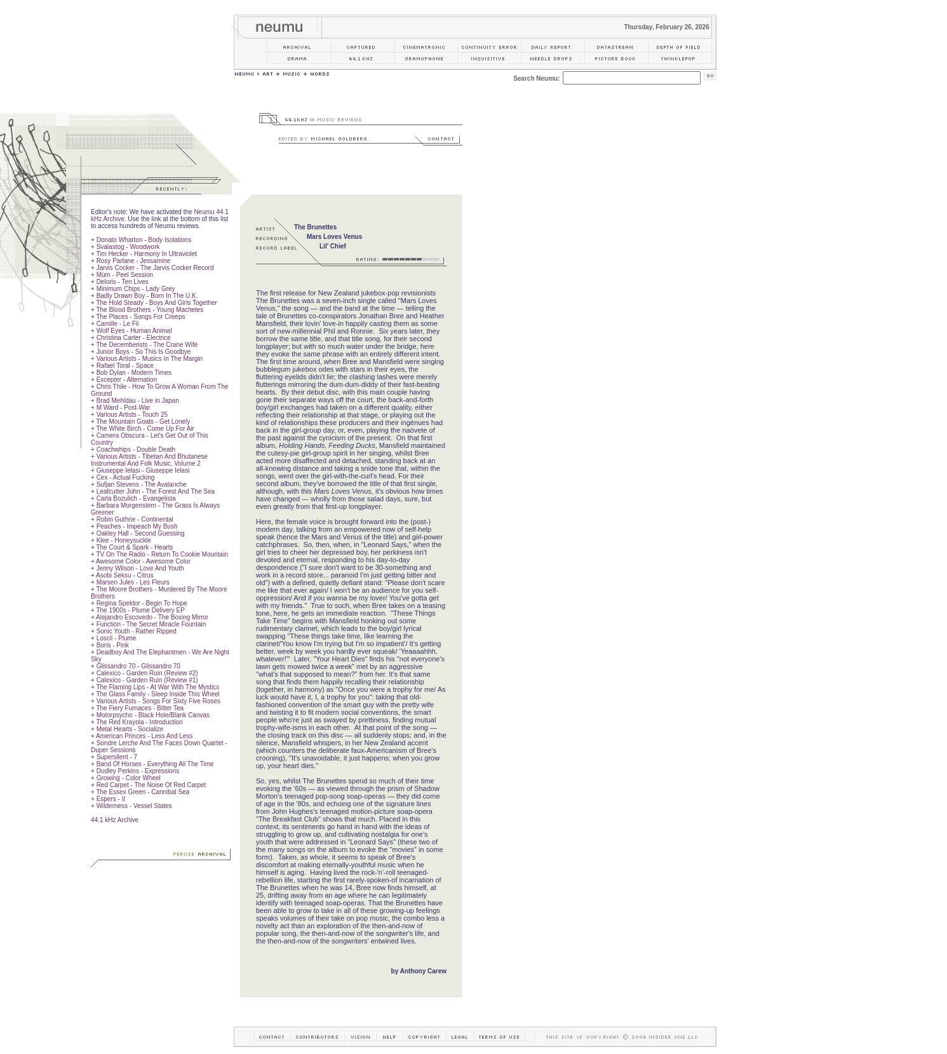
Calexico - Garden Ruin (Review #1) (147, 680)
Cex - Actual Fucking (126, 477)
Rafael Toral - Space (125, 365)
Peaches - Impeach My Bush (137, 526)
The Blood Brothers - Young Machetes (149, 309)
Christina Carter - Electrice (134, 337)
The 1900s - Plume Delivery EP (140, 610)
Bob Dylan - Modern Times (134, 372)
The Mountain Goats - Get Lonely (143, 421)
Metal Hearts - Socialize (130, 729)
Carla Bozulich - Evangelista (136, 498)
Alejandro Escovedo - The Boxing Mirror (152, 617)
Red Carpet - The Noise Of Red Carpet (151, 784)
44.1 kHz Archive (114, 819)
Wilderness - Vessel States (134, 805)
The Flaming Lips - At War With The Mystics (157, 687)
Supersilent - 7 (117, 756)
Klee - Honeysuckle (124, 540)
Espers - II (111, 798)
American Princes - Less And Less (144, 736)
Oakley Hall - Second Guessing (141, 533)
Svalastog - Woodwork (128, 246)
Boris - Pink (113, 645)
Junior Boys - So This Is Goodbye (144, 351)
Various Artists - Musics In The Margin (150, 358)
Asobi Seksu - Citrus (125, 575)
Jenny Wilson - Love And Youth (140, 568)
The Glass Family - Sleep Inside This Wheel (157, 694)
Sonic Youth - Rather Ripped (137, 631)
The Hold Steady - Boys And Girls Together (156, 302)
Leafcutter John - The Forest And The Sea (156, 491)
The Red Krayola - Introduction (139, 722)
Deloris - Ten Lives (123, 281)
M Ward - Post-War (124, 407)
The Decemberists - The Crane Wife (147, 344)
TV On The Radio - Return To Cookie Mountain (162, 554)
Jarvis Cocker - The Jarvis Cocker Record (155, 267)
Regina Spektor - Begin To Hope (142, 603)
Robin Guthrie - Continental (135, 519)
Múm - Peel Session (125, 274)
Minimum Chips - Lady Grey (136, 288)
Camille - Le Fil (118, 323)
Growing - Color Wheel (129, 777)
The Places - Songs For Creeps (140, 316)
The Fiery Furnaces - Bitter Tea (140, 708)
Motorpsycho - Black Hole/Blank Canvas (153, 715)
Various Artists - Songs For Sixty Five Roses (158, 701)
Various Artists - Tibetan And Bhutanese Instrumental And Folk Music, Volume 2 (149, 460)
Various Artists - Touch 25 (132, 414)
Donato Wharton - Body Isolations (144, 239)
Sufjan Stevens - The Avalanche (142, 484)
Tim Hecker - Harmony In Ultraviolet (146, 253)
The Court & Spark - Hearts (134, 547)
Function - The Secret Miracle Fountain (151, 624)
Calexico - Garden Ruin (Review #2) (147, 673)
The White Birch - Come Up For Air (145, 428)
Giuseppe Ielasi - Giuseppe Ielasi (143, 470)
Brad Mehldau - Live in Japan (138, 400)
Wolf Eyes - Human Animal (134, 330)
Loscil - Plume (117, 638)
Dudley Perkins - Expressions (138, 770)
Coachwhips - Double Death (136, 449)
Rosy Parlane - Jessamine (134, 260)
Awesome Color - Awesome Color (143, 561)
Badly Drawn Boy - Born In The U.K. (147, 295)
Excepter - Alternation (127, 379)
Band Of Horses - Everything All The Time (155, 763)
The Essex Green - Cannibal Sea (142, 791)
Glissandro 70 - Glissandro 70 (138, 666)
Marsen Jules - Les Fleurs (133, 582)
